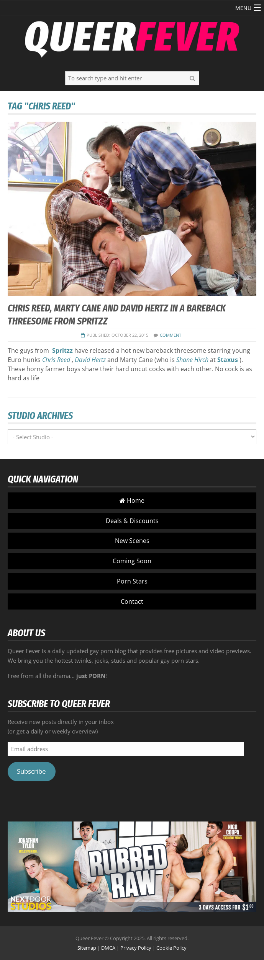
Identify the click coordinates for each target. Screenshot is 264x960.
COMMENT (170, 335)
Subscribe (31, 771)
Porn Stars (132, 581)
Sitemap (86, 947)
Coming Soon (132, 561)
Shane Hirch (192, 359)
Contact (132, 601)
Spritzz (62, 350)
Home (132, 500)
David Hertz (90, 359)
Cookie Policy (171, 947)
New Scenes (132, 540)
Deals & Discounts (132, 521)
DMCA (108, 947)
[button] (243, 8)
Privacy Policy (135, 947)
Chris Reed (56, 359)
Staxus (227, 359)
